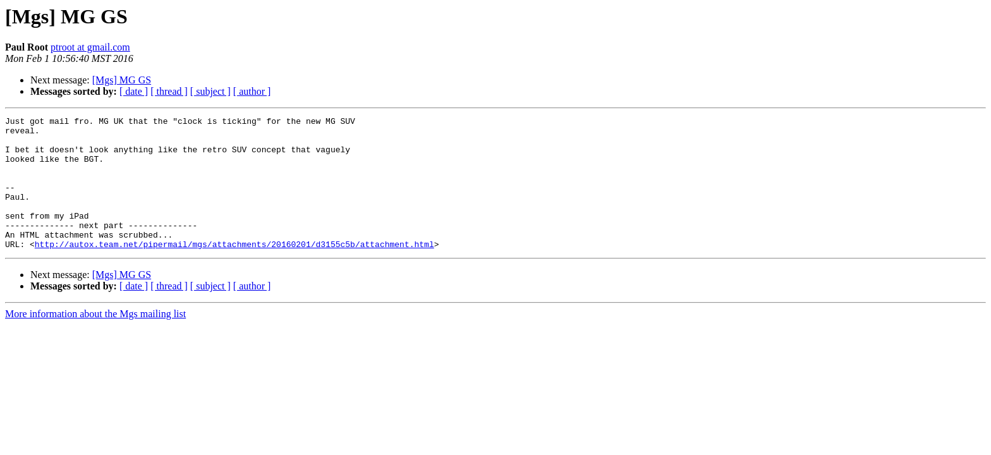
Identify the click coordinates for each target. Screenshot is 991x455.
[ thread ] (169, 91)
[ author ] (252, 91)
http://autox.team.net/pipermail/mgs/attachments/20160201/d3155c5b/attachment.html (234, 270)
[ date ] (133, 91)
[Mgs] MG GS (121, 80)
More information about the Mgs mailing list (95, 340)
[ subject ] (210, 91)
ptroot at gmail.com (90, 47)
